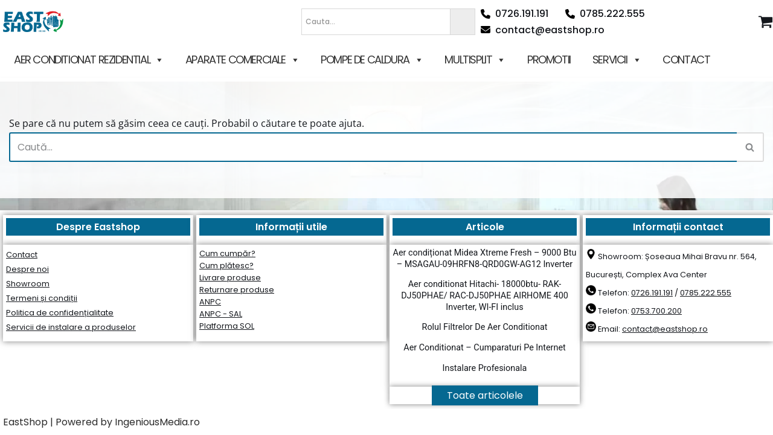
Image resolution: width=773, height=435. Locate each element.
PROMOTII (549, 59)
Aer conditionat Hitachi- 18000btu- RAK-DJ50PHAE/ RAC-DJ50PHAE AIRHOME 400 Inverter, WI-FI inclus (484, 295)
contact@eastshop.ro (543, 30)
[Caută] (373, 147)
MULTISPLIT (474, 60)
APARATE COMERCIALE (242, 60)
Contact (21, 255)
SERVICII (616, 60)
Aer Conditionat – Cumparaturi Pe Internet (484, 348)
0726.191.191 (514, 14)
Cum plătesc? (226, 265)
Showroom (28, 284)
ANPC (210, 302)
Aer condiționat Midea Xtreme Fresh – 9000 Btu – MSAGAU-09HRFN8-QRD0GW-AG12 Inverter (485, 258)
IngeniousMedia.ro (157, 422)
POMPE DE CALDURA (372, 60)
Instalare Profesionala (485, 368)
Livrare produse (230, 277)
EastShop (25, 422)
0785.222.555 (605, 14)
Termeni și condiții (41, 298)
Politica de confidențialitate (60, 313)
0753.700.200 (656, 311)
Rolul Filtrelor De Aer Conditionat (485, 327)
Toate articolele (485, 395)
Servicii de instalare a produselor (71, 327)
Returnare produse (236, 290)
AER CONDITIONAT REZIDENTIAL (89, 60)
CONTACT (686, 59)
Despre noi (27, 269)
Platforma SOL (226, 326)
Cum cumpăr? (227, 253)
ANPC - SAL (220, 314)
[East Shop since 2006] (36, 21)
